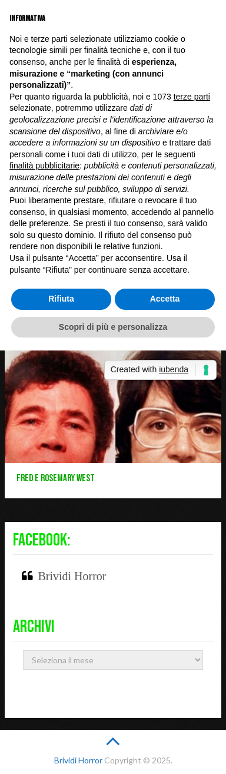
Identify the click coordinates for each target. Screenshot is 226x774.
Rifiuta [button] (61, 298)
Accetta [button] (165, 298)
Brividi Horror (72, 576)
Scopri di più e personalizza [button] (113, 327)
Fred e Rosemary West (55, 478)
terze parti (192, 96)
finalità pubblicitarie (44, 165)
